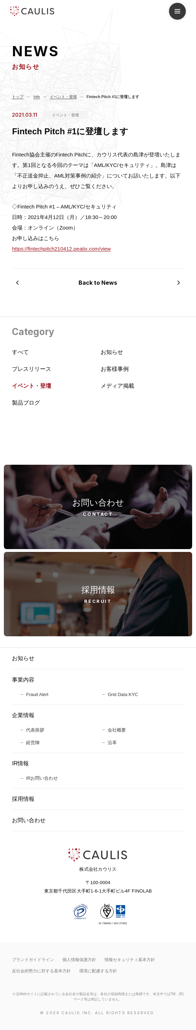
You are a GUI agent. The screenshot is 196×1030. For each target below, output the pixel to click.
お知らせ (23, 658)
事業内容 (23, 680)
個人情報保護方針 (79, 959)
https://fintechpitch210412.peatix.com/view (61, 249)
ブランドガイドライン (33, 959)
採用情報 (23, 799)
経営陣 (33, 742)
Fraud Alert (37, 694)
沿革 (112, 742)
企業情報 (23, 715)
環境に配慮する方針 (98, 970)
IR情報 (20, 763)
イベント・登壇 (65, 115)
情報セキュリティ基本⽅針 (129, 959)
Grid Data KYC (123, 694)
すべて (20, 352)
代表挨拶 (35, 730)
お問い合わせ (29, 820)
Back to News (98, 282)
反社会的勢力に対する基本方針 (41, 970)
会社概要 (117, 730)
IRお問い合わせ (42, 778)
